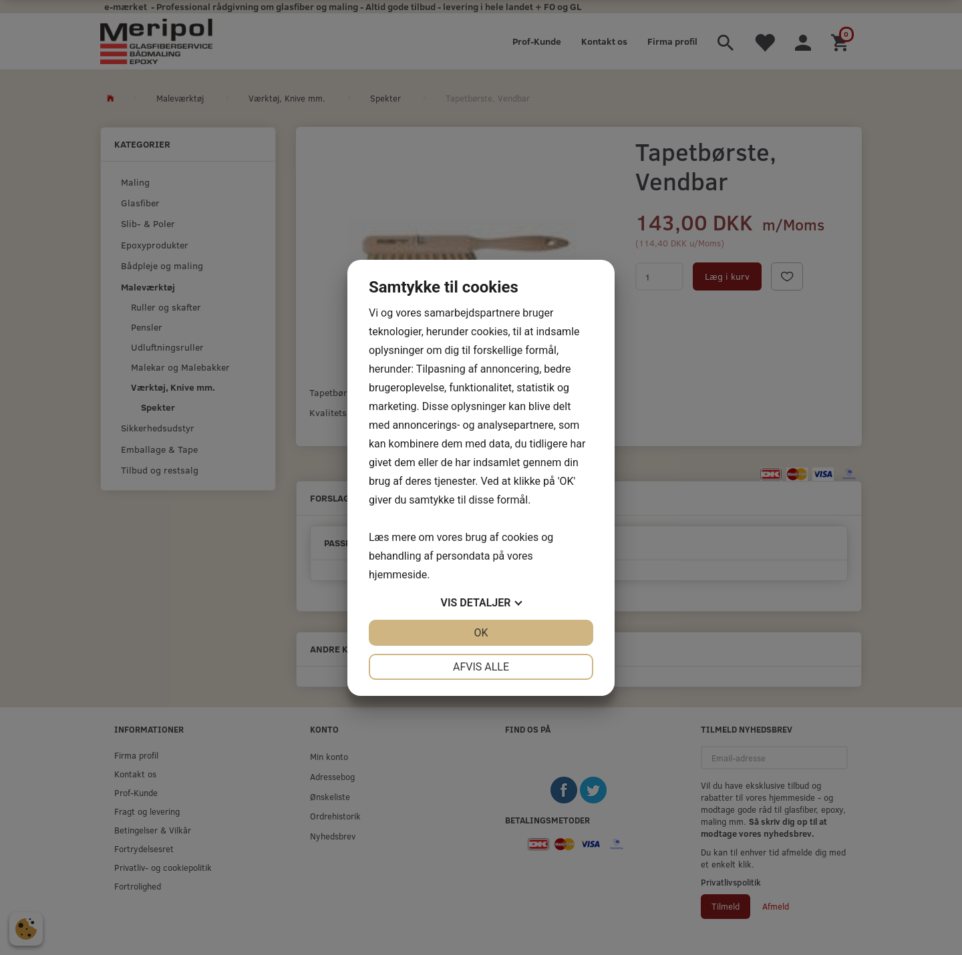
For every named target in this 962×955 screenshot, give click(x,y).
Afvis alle (481, 666)
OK (481, 632)
